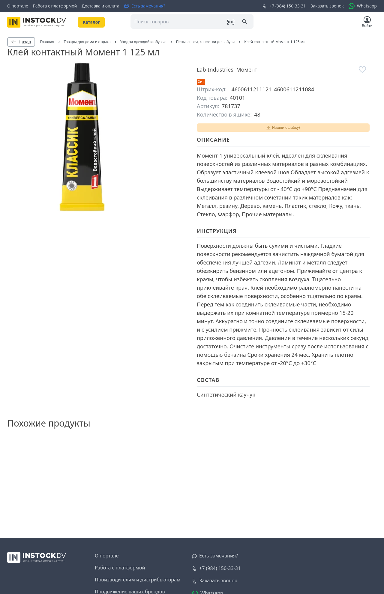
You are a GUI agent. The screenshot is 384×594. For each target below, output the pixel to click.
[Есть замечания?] (144, 6)
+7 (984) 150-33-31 (284, 6)
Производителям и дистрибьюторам (137, 579)
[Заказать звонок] (214, 581)
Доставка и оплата (100, 6)
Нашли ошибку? (283, 127)
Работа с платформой (55, 6)
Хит (201, 81)
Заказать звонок (327, 6)
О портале (17, 6)
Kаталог (91, 22)
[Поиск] (245, 22)
